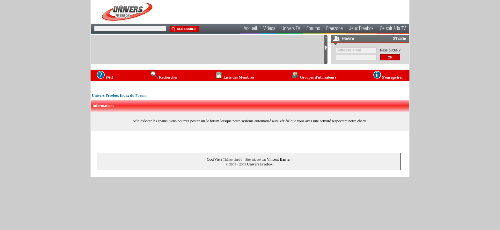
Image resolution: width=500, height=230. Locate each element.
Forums (313, 29)
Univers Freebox (260, 164)
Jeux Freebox (361, 29)
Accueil (250, 29)
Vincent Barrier (278, 159)
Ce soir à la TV (393, 29)
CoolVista (214, 159)
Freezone (334, 29)
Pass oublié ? (390, 50)
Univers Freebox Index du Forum (119, 95)
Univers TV (291, 29)
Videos (269, 29)
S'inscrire (399, 39)
